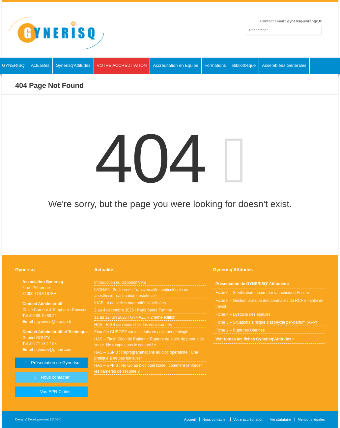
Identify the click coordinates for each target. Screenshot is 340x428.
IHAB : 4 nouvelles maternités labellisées (130, 303)
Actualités (40, 65)
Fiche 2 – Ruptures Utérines (240, 330)
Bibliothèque (244, 65)
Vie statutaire (280, 419)
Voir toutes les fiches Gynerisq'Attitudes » (255, 339)
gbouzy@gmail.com (54, 349)
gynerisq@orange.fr (304, 21)
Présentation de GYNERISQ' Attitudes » (252, 283)
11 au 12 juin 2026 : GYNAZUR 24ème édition (134, 317)
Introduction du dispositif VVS (120, 282)
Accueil (190, 419)
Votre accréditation (248, 419)
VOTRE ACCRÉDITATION (122, 65)
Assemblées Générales (284, 65)
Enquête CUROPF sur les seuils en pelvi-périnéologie (141, 332)
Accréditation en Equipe (175, 65)
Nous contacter (214, 419)
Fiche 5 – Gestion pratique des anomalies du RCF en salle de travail (269, 303)
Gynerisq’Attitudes (73, 65)
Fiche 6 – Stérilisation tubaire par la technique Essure (262, 292)
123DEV (55, 419)
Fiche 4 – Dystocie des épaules (242, 314)
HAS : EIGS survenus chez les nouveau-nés (133, 324)
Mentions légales (311, 419)
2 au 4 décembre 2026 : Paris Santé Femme (133, 310)
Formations (215, 65)
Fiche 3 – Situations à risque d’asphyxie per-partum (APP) (266, 322)
